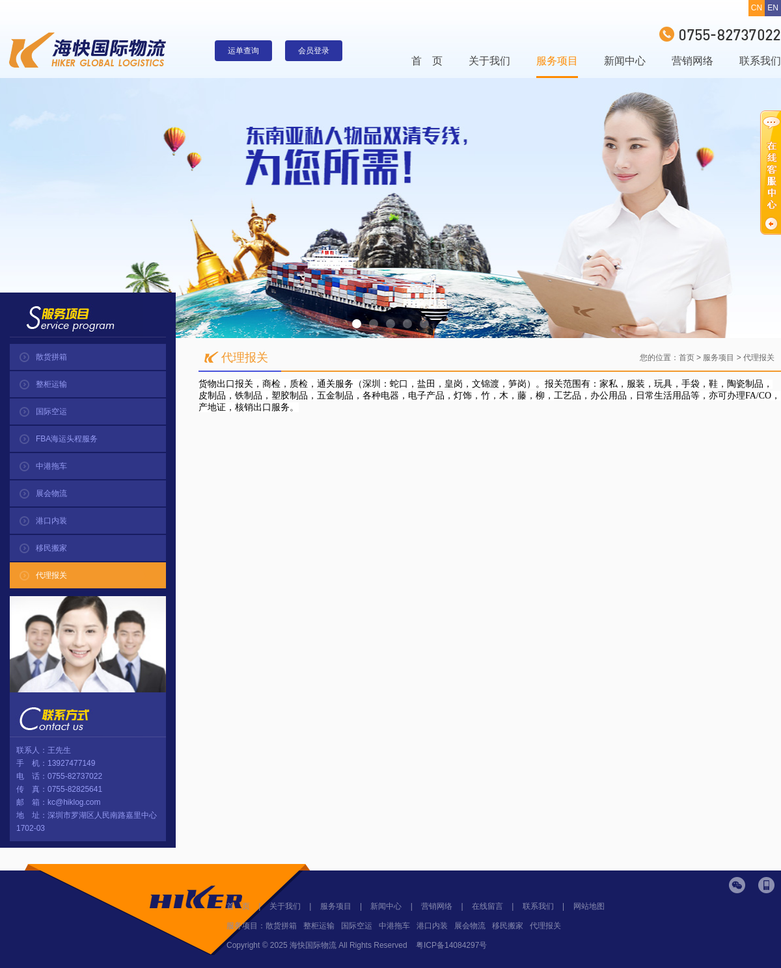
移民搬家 (51, 548)
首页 (686, 357)
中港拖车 (51, 466)
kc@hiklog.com (74, 802)
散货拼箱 (51, 356)
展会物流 (51, 493)
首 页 (427, 60)
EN (772, 7)
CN (756, 7)
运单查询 (243, 50)
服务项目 (557, 60)
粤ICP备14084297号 (451, 945)
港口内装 (51, 520)
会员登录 (313, 50)
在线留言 (487, 906)
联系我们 (760, 60)
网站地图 (589, 906)
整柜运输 (51, 384)
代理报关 (51, 575)
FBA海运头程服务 (67, 438)
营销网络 (692, 60)
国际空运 (51, 411)
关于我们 (489, 60)
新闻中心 (625, 60)
